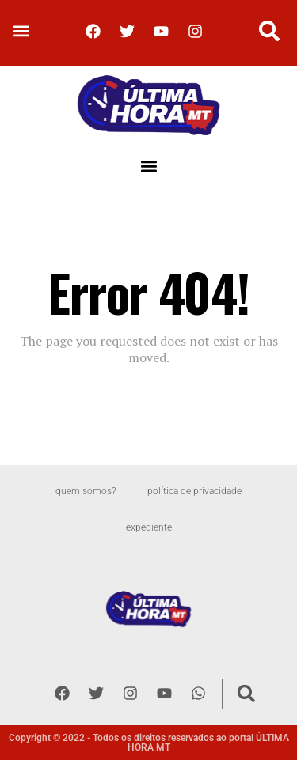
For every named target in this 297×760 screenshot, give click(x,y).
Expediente (149, 527)
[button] (21, 31)
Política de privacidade (194, 491)
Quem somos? (85, 491)
